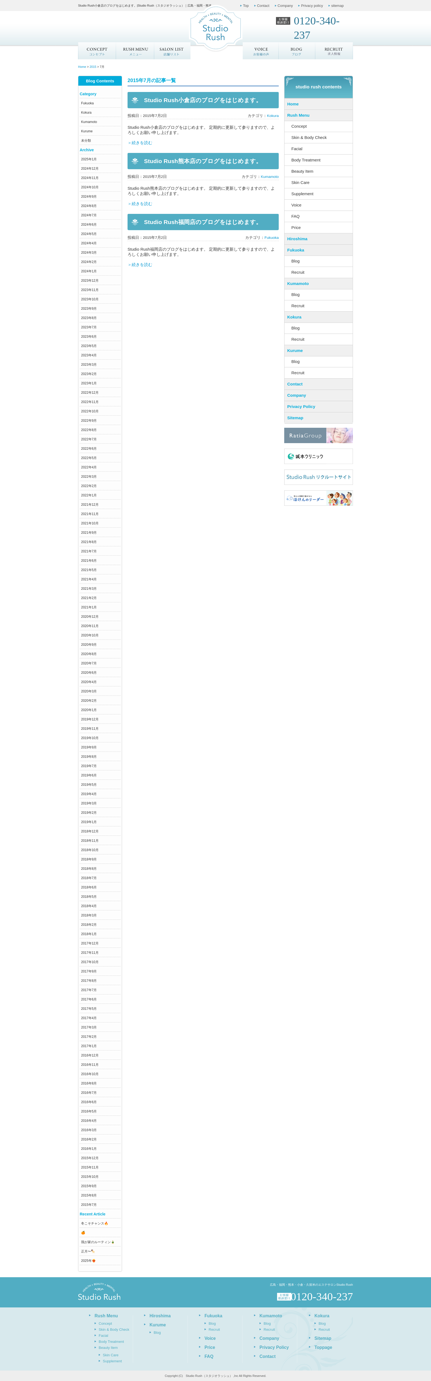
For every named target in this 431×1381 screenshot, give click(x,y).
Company (285, 6)
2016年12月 (90, 1055)
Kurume (87, 131)
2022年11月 (90, 402)
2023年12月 (90, 281)
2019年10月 (90, 738)
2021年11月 (90, 514)
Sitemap (295, 417)
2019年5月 (89, 785)
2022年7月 (89, 439)
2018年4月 (89, 906)
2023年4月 (89, 355)
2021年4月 (89, 579)
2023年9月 (89, 309)
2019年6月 (89, 775)
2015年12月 (90, 1158)
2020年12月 (90, 617)
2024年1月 (89, 271)
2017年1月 (89, 1046)
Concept (97, 50)
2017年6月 (89, 999)
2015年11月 (90, 1167)
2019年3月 (89, 803)
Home (293, 104)
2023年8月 (89, 318)
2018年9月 (89, 859)
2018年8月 (89, 869)
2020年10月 (90, 635)
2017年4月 (89, 1018)
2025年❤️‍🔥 (88, 1261)
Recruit (298, 272)
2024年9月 (89, 197)
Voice (296, 205)
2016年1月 (89, 1149)
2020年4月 (89, 682)
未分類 (86, 140)
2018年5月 (89, 897)
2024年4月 (89, 243)
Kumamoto (89, 122)
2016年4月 (89, 1121)
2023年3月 (89, 365)
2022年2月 (89, 486)
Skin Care (300, 182)
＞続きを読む (140, 142)
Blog (295, 261)
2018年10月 (90, 850)
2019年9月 (89, 747)
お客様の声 (261, 50)
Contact (263, 6)
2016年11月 (90, 1065)
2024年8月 (89, 206)
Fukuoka (87, 103)
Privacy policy (312, 6)
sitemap (337, 6)
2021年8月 (89, 542)
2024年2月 (89, 262)
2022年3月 (89, 477)
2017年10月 (90, 962)
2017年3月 (89, 1027)
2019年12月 (90, 719)
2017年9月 (89, 971)
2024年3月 (89, 253)
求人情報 (334, 50)
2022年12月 (90, 393)
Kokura (86, 112)
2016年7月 (89, 1093)
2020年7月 (89, 663)
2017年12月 (90, 943)
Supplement (302, 193)
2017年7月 (89, 990)
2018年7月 (89, 878)
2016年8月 (89, 1083)
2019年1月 (89, 822)
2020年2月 (89, 701)
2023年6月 (89, 337)
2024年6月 (89, 225)
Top (246, 6)
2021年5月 (89, 570)
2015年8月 (89, 1195)
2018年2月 (89, 925)
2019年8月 (89, 757)
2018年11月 (90, 841)
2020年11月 (90, 626)
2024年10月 (90, 187)
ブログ (297, 50)
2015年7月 (89, 1205)
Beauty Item (302, 171)
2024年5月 (89, 234)
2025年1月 (89, 159)
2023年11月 (90, 290)
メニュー (135, 50)
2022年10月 (90, 411)
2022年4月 (89, 467)
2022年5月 (89, 458)
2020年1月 (89, 710)
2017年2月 (89, 1037)
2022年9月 (89, 421)
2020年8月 (89, 654)
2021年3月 (89, 589)
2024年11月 (90, 178)
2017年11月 (90, 953)
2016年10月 (90, 1074)
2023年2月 (89, 374)
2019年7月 (89, 766)
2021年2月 (89, 598)
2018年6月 (89, 887)
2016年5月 (89, 1111)
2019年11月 (90, 729)
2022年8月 (89, 430)
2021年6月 (89, 561)
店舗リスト (172, 50)
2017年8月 (89, 981)
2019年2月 (89, 813)
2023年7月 (89, 327)
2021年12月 (90, 505)
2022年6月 (89, 449)
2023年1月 (89, 383)
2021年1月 (89, 607)
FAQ (295, 216)
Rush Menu (298, 115)
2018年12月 (90, 831)
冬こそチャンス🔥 (94, 1223)
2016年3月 (89, 1130)
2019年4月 (89, 794)
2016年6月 (89, 1102)
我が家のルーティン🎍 (98, 1242)
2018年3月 (89, 915)
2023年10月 (90, 299)
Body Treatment (306, 160)
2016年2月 (89, 1139)
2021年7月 (89, 551)
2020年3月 (89, 691)
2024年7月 (89, 215)
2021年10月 (90, 523)
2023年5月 (89, 346)
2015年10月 (90, 1177)
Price (296, 227)
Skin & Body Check (309, 137)
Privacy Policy (301, 406)
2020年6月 (89, 673)
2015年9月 (89, 1186)
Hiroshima (297, 238)
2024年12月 (90, 168)
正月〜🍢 (88, 1251)
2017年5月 (89, 1009)
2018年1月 (89, 934)
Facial (296, 148)
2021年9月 (89, 533)
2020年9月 (89, 645)
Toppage (323, 1347)
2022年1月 (89, 495)
